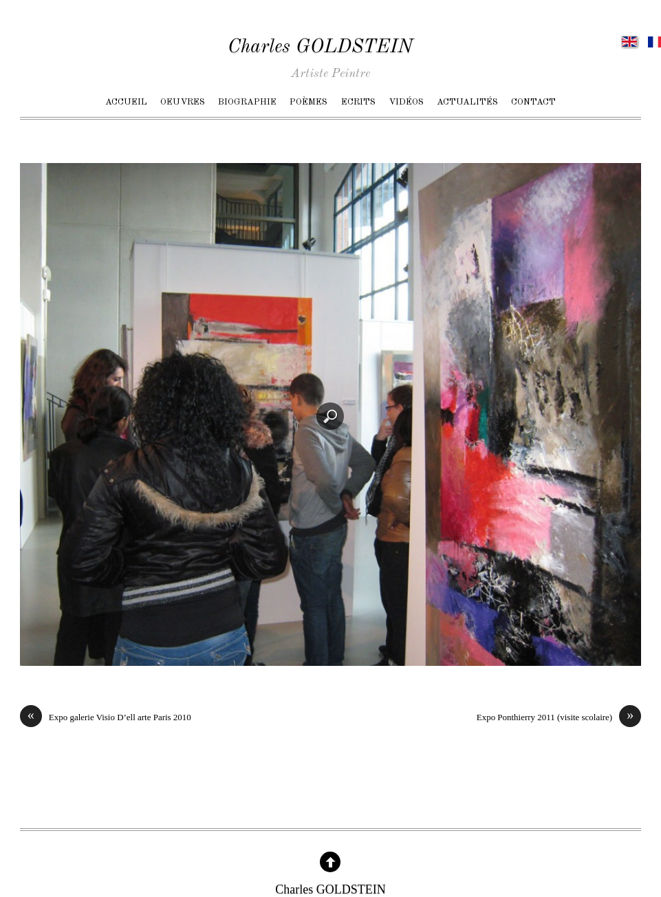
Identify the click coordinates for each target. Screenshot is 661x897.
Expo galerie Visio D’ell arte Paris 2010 (105, 717)
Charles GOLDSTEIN (320, 47)
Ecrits (358, 102)
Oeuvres (182, 102)
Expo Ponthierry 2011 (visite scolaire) (559, 717)
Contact (533, 102)
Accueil (126, 102)
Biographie (247, 102)
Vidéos (406, 102)
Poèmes (308, 102)
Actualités (467, 102)
